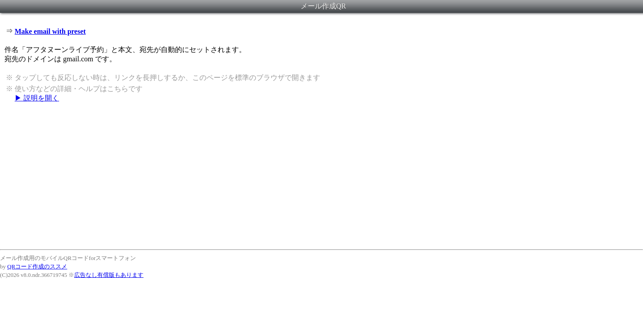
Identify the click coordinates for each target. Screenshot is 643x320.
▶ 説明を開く (37, 98)
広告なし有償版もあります (108, 275)
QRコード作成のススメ (37, 266)
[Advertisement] (321, 175)
